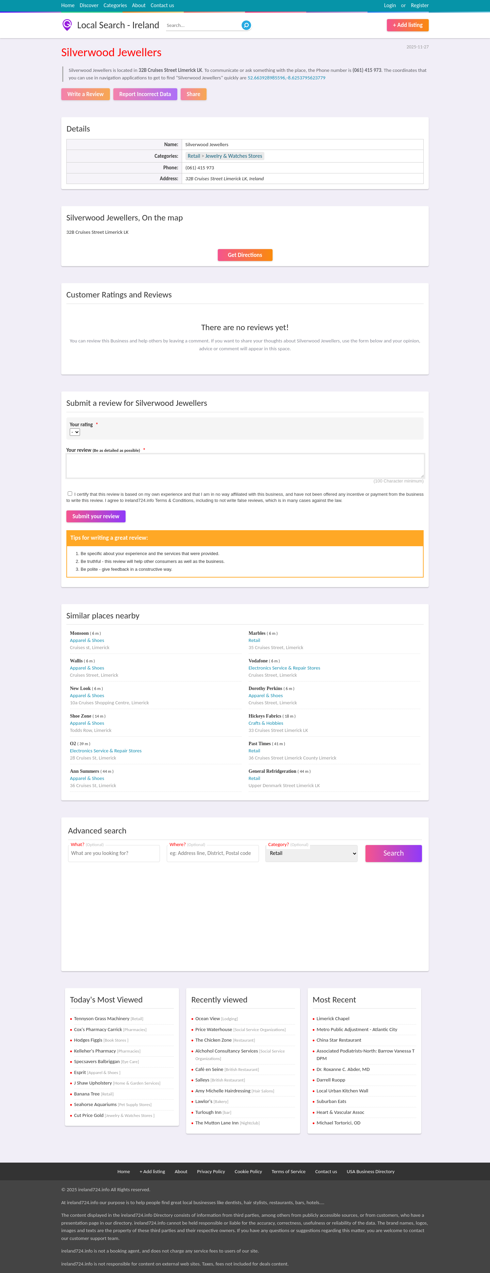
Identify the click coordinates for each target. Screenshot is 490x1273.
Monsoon (80, 633)
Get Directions (245, 255)
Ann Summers (85, 771)
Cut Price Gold (114, 1115)
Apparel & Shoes (87, 640)
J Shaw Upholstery (117, 1083)
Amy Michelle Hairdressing (234, 1091)
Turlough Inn (213, 1112)
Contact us (162, 5)
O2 (73, 743)
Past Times (260, 743)
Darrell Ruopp (331, 1080)
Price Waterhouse (240, 1029)
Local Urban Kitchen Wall (343, 1091)
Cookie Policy (248, 1171)
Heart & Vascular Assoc (340, 1112)
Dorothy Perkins (266, 688)
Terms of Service (289, 1171)
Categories (115, 5)
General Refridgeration (273, 771)
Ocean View (216, 1018)
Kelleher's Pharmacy (107, 1051)
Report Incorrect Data (145, 94)
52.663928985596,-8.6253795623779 (287, 78)
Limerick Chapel (333, 1018)
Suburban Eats (331, 1101)
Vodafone (259, 660)
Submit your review (95, 516)
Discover (89, 5)
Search (393, 853)
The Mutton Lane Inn (227, 1123)
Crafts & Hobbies (266, 723)
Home (68, 5)
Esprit (97, 1072)
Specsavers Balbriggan (106, 1061)
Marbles (258, 633)
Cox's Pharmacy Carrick (110, 1029)
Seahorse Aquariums (113, 1104)
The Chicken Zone (225, 1040)
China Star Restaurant (339, 1040)
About (139, 5)
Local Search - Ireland (118, 25)
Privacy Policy (211, 1171)
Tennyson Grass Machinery (108, 1018)
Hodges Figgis (101, 1040)
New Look (81, 688)
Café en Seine (227, 1069)
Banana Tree (94, 1094)
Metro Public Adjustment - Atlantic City (357, 1029)
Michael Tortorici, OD (339, 1123)
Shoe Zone (81, 716)
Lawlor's (211, 1101)
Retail (194, 156)
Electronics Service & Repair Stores (285, 668)
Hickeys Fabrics (266, 716)
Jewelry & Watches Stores (234, 156)
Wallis (77, 660)
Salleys (220, 1080)
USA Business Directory (371, 1171)
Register (420, 5)
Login (390, 5)
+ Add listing (408, 25)
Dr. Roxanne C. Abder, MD (343, 1069)
